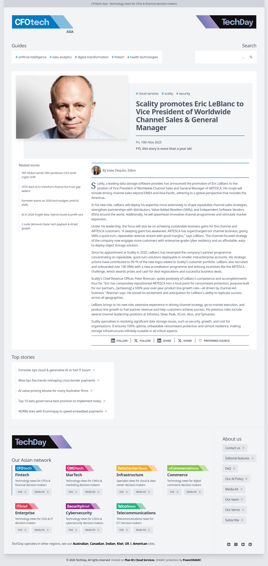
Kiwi (120, 543)
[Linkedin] (228, 544)
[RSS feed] (250, 544)
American (140, 543)
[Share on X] (185, 341)
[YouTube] (243, 544)
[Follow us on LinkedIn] (119, 341)
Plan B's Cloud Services (139, 560)
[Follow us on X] (142, 341)
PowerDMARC (192, 560)
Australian (80, 543)
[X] (235, 544)
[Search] (222, 57)
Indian (110, 543)
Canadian (97, 543)
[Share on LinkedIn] (164, 341)
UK (127, 543)
